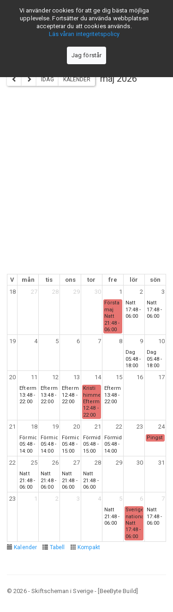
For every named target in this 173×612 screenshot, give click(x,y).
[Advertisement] (86, 182)
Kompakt (89, 547)
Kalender (77, 79)
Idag (47, 79)
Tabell (57, 547)
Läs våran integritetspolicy (84, 33)
